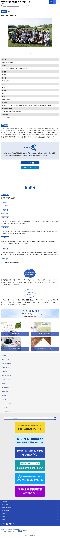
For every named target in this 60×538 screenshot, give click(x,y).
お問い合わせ (30, 399)
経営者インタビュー (30, 168)
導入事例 (30, 383)
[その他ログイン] (30, 453)
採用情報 (30, 395)
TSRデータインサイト (30, 367)
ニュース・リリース (30, 375)
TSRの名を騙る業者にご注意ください (30, 411)
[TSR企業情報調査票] (30, 491)
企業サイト (30, 163)
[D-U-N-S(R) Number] (30, 440)
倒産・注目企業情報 (30, 363)
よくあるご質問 (30, 387)
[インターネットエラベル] (30, 478)
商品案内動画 (30, 391)
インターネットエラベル (13, 6)
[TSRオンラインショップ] (30, 465)
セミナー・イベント (30, 379)
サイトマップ (30, 407)
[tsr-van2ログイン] (30, 427)
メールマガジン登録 (30, 403)
